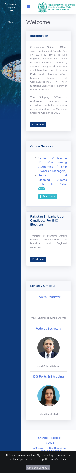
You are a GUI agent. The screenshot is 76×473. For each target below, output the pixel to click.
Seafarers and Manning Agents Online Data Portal (52, 179)
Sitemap (43, 438)
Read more (38, 124)
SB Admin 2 (54, 450)
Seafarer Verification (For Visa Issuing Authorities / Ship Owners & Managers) (52, 164)
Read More (47, 196)
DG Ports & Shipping (48, 376)
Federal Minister (49, 297)
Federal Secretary (48, 328)
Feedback (55, 438)
